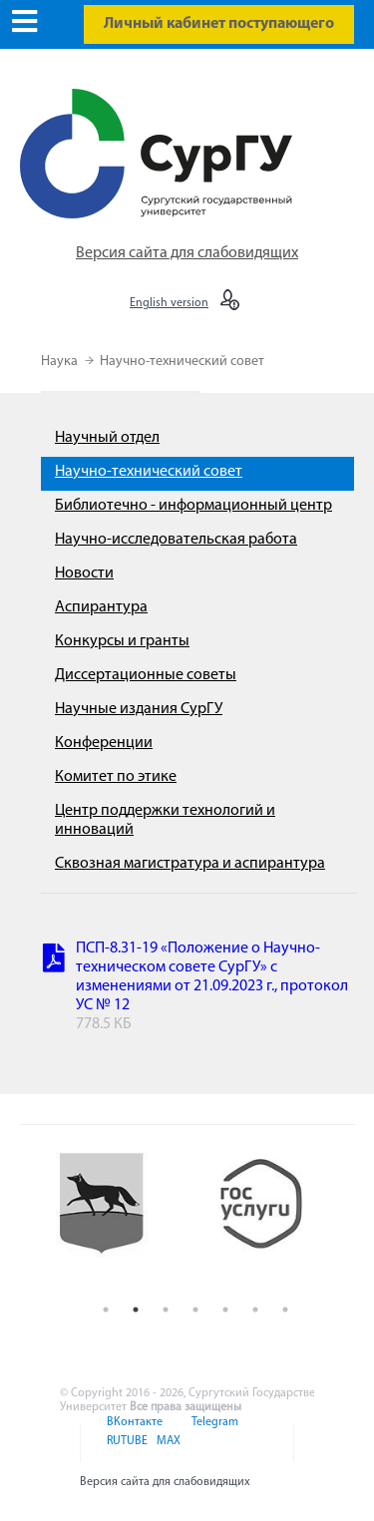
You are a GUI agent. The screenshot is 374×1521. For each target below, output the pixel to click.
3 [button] (166, 1310)
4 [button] (195, 1310)
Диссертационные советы (145, 675)
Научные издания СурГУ (138, 709)
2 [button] (136, 1310)
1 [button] (106, 1310)
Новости (84, 573)
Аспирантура (101, 607)
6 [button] (255, 1310)
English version (169, 303)
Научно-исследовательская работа (176, 540)
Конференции (104, 743)
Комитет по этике (116, 777)
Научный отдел (107, 438)
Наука (61, 361)
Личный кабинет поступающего (219, 24)
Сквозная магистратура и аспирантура (190, 864)
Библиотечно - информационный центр (193, 506)
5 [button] (225, 1310)
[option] (116, 1220)
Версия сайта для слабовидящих (187, 253)
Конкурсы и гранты (122, 641)
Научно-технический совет (182, 361)
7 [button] (285, 1310)
